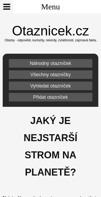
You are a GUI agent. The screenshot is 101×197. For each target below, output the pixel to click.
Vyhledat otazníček (50, 86)
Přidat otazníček (50, 97)
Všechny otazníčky (50, 74)
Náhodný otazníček (50, 63)
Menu (30, 6)
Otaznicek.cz (50, 30)
